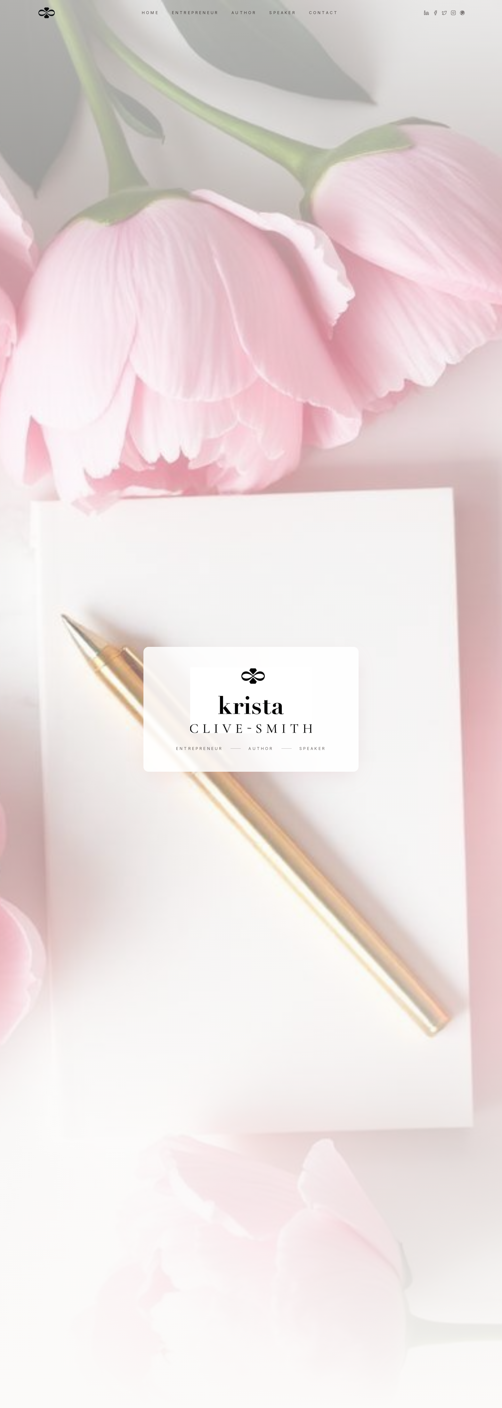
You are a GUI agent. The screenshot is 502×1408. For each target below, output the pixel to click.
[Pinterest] (462, 12)
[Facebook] (435, 12)
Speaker (282, 12)
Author (243, 12)
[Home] (46, 12)
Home (150, 12)
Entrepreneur (195, 12)
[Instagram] (453, 12)
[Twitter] (444, 12)
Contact (323, 12)
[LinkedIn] (426, 12)
